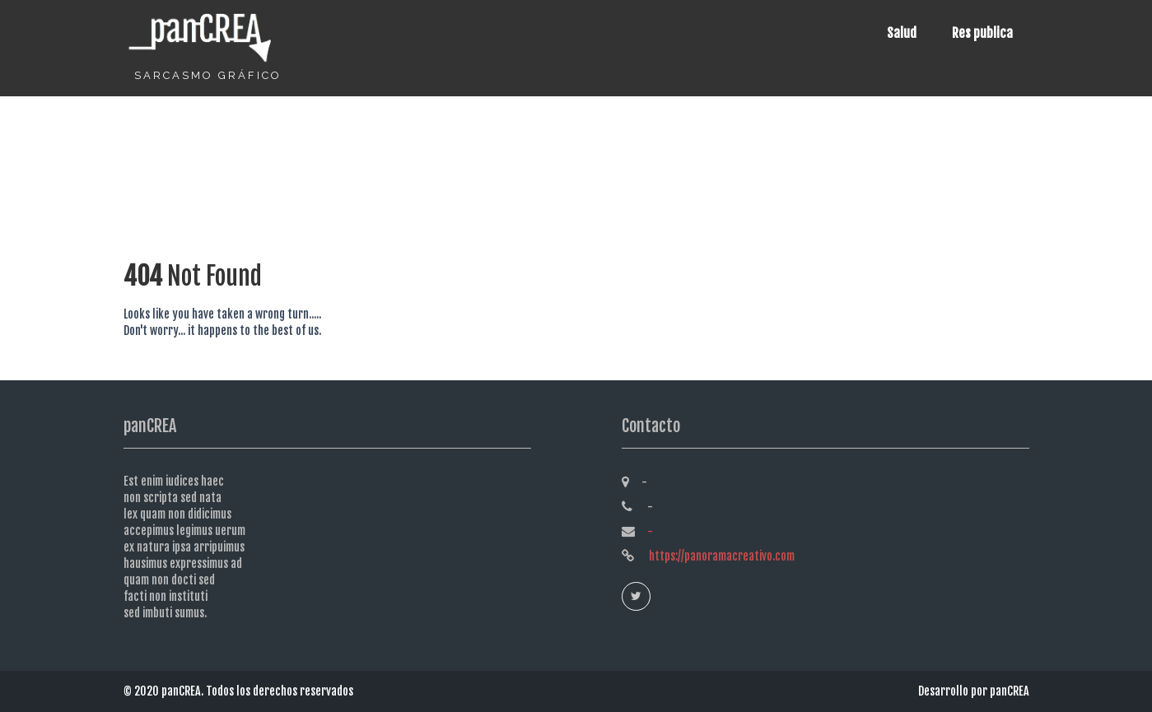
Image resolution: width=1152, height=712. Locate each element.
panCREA (1009, 691)
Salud (901, 33)
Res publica (982, 33)
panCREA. (183, 691)
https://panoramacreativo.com (720, 556)
